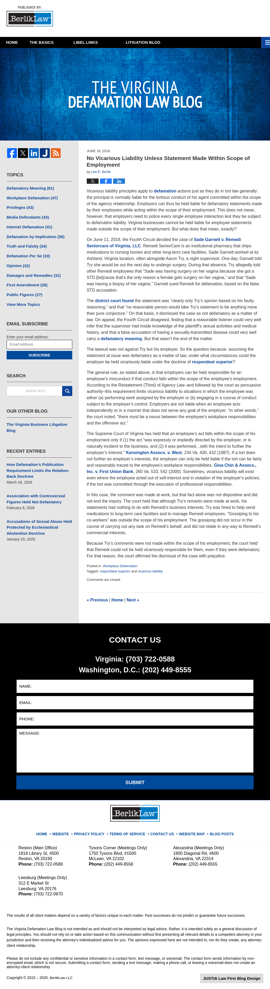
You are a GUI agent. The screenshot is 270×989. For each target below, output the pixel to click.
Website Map (189, 831)
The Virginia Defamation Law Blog (31, 17)
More (258, 42)
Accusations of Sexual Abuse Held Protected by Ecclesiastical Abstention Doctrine (37, 512)
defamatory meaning (121, 338)
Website (66, 831)
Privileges (19, 206)
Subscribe (39, 349)
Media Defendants (26, 216)
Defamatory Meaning (29, 188)
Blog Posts (217, 831)
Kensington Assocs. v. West (154, 452)
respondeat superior (212, 362)
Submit (135, 782)
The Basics (66, 42)
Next (133, 600)
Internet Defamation (28, 225)
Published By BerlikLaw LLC (211, 18)
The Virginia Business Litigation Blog (39, 418)
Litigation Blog (175, 42)
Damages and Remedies (32, 271)
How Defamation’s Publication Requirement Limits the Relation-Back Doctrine (35, 457)
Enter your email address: (28, 331)
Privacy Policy (94, 831)
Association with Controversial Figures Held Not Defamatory (34, 485)
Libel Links (118, 42)
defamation (165, 191)
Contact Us (161, 831)
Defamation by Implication (33, 234)
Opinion (17, 262)
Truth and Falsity (25, 243)
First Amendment (25, 280)
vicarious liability (150, 571)
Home (20, 42)
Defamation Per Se (27, 252)
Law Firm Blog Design (238, 978)
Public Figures (23, 289)
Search (67, 385)
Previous (97, 600)
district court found (114, 300)
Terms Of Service (129, 831)
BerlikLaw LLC (62, 978)
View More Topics (22, 299)
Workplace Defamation (120, 566)
